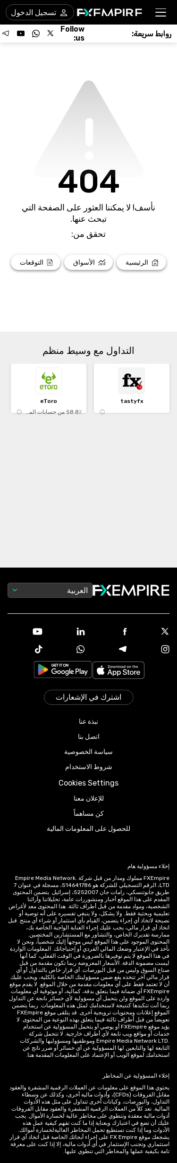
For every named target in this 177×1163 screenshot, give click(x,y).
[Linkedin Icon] (67, 632)
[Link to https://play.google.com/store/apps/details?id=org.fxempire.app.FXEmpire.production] (63, 671)
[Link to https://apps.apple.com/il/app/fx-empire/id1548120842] (118, 671)
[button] (161, 12)
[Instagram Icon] (152, 650)
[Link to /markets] (88, 262)
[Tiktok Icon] (25, 650)
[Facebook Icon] (110, 632)
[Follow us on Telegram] (5, 33)
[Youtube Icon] (25, 632)
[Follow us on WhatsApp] (36, 33)
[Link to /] (141, 262)
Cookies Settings (88, 782)
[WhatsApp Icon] (67, 650)
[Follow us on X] (51, 33)
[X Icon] (152, 632)
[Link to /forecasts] (35, 262)
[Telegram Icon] (110, 650)
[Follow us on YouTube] (20, 33)
